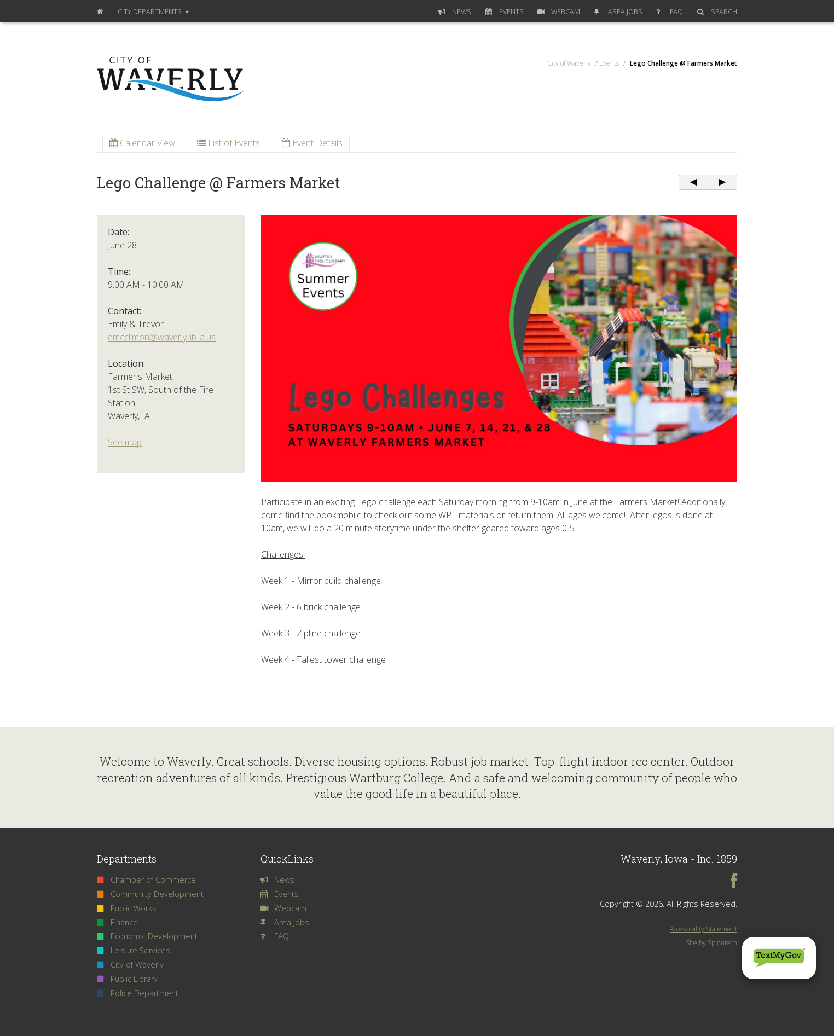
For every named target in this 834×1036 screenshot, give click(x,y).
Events (504, 11)
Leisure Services (133, 950)
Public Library (127, 979)
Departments (153, 11)
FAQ (669, 11)
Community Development (150, 894)
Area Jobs (618, 11)
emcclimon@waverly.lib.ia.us (162, 337)
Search (717, 11)
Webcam (558, 11)
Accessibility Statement (703, 929)
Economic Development (147, 936)
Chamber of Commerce (146, 880)
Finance (117, 922)
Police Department (137, 993)
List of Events (228, 143)
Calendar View (142, 143)
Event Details (312, 143)
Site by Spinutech (711, 942)
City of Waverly (130, 964)
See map (125, 442)
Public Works (127, 908)
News (454, 11)
